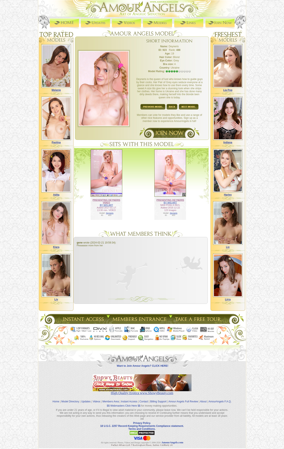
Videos (96, 398)
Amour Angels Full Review (183, 398)
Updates (86, 398)
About (203, 398)
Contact (143, 398)
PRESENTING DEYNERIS (170, 200)
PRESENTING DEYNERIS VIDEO (106, 201)
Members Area (110, 398)
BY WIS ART (106, 205)
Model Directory (70, 398)
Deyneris (110, 213)
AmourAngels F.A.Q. (220, 398)
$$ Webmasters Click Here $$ (123, 402)
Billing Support (158, 398)
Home (56, 398)
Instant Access (129, 398)
